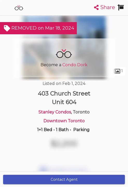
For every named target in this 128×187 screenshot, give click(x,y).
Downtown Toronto (64, 120)
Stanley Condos (54, 112)
